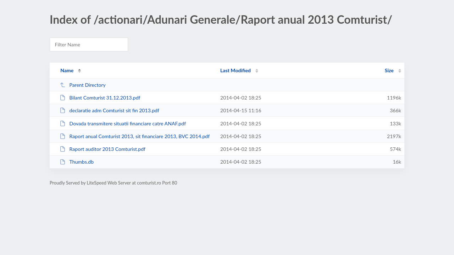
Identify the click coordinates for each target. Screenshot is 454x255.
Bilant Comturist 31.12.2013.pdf (100, 98)
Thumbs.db (77, 162)
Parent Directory (83, 85)
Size (389, 70)
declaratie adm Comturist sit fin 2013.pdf (109, 110)
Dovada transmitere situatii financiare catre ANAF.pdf (123, 123)
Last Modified (235, 70)
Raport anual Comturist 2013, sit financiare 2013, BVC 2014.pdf (135, 136)
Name (66, 70)
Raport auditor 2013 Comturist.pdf (102, 149)
